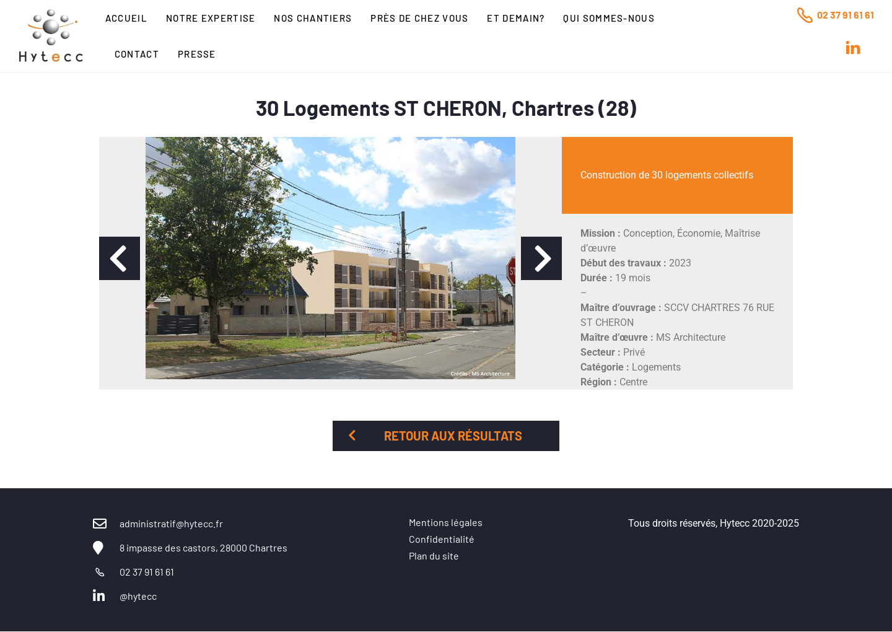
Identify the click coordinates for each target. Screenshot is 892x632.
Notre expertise (211, 18)
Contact (137, 53)
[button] (119, 258)
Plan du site (434, 555)
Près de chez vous (419, 18)
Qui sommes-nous (609, 18)
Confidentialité (441, 539)
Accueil (126, 18)
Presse (197, 53)
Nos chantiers (313, 18)
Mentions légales (446, 522)
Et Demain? (515, 18)
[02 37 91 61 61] (804, 14)
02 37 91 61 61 (845, 14)
